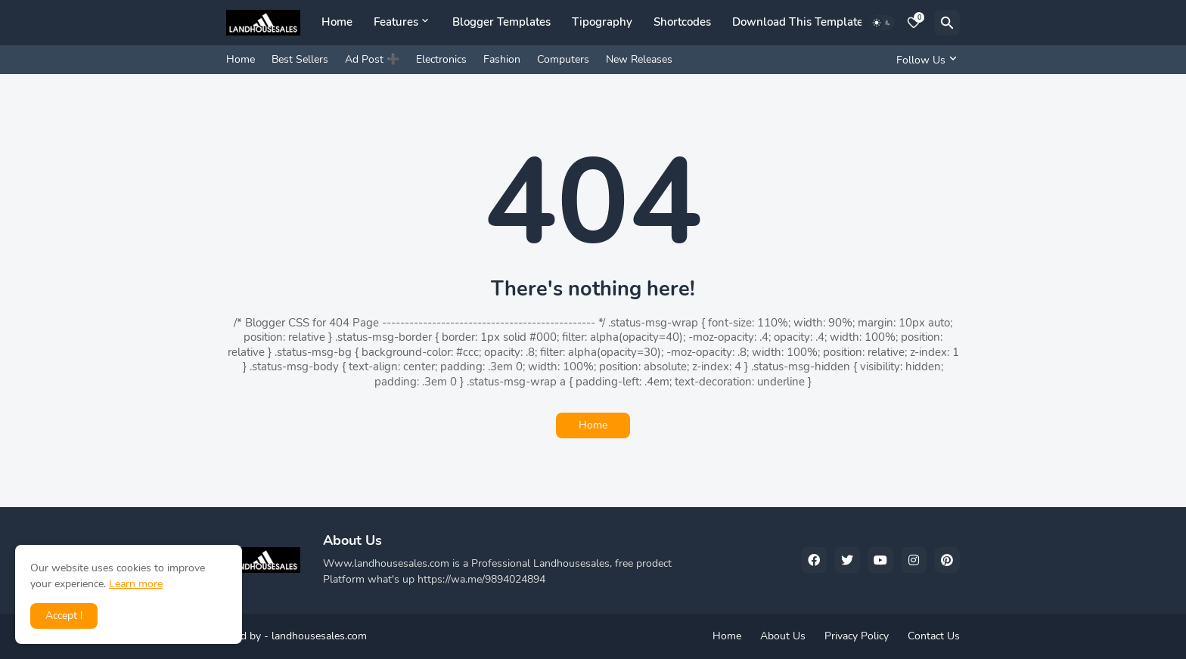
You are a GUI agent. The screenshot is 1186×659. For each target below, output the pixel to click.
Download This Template (797, 21)
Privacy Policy (856, 636)
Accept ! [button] (63, 615)
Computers (563, 59)
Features (396, 21)
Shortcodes (682, 21)
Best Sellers (300, 59)
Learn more (136, 584)
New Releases (639, 59)
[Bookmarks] (913, 23)
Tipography (602, 21)
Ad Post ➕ (372, 59)
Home (336, 21)
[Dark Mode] (882, 22)
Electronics (441, 59)
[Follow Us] (924, 59)
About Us (783, 636)
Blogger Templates (501, 21)
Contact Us (934, 636)
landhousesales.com (319, 636)
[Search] (947, 23)
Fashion (501, 59)
